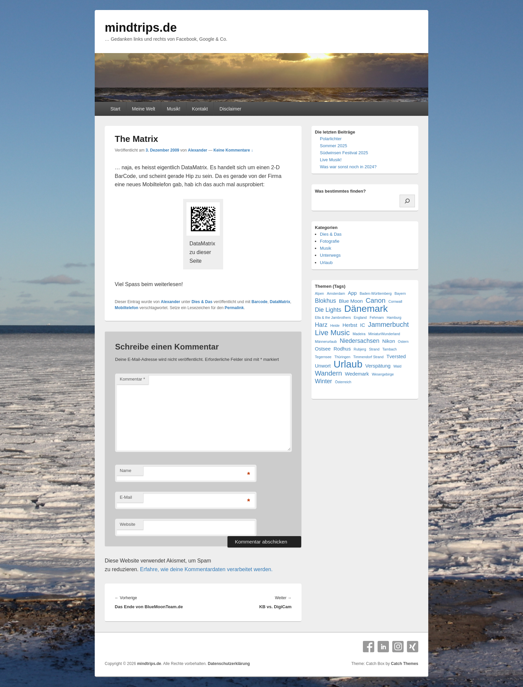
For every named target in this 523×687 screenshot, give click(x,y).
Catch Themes (404, 663)
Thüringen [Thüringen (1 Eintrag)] (342, 357)
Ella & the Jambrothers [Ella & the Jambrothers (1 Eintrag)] (333, 317)
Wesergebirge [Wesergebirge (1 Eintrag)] (383, 374)
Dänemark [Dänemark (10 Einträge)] (366, 308)
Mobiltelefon (126, 307)
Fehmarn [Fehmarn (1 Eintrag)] (377, 317)
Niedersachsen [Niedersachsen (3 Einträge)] (359, 340)
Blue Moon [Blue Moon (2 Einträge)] (351, 301)
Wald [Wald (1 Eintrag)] (397, 366)
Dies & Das (201, 301)
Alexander (197, 150)
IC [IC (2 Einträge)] (362, 325)
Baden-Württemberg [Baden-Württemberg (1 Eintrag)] (376, 293)
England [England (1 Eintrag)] (360, 317)
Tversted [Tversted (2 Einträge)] (396, 356)
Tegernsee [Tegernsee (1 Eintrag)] (323, 357)
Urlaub (326, 262)
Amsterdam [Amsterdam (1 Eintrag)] (336, 293)
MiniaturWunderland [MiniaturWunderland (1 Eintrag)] (384, 334)
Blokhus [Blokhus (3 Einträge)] (325, 300)
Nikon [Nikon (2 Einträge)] (388, 341)
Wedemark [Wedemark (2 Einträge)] (357, 374)
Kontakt (200, 108)
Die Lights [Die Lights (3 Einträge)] (328, 309)
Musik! (173, 108)
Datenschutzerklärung (229, 663)
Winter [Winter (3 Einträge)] (323, 381)
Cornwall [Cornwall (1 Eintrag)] (395, 301)
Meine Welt (143, 108)
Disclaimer (230, 108)
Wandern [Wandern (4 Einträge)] (328, 373)
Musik (325, 248)
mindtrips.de (141, 27)
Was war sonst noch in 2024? (348, 166)
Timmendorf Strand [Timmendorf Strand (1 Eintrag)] (368, 357)
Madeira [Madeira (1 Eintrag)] (359, 334)
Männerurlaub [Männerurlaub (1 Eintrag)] (326, 341)
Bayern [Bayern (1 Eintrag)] (400, 293)
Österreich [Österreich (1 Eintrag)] (343, 382)
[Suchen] (407, 201)
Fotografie (330, 241)
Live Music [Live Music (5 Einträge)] (332, 332)
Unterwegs (330, 255)
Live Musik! (331, 159)
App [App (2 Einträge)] (352, 293)
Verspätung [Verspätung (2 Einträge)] (378, 366)
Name (125, 470)
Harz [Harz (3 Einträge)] (321, 324)
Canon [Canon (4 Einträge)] (376, 300)
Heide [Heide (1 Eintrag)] (335, 325)
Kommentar (132, 379)
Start (115, 108)
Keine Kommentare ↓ (233, 150)
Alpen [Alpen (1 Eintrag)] (319, 293)
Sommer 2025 (333, 145)
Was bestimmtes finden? (340, 191)
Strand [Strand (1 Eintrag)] (374, 349)
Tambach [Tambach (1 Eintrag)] (389, 349)
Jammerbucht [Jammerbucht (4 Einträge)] (388, 324)
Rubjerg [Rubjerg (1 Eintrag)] (360, 349)
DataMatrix (280, 301)
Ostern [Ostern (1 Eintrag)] (403, 341)
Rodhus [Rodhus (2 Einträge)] (342, 349)
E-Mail (126, 497)
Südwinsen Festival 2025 (344, 152)
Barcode (259, 301)
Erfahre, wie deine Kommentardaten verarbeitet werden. (206, 569)
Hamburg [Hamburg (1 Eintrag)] (394, 317)
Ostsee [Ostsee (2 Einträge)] (323, 349)
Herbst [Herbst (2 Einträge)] (350, 325)
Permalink (234, 307)
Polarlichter (331, 138)
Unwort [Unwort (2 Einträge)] (323, 366)
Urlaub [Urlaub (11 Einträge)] (348, 364)
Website (127, 524)
